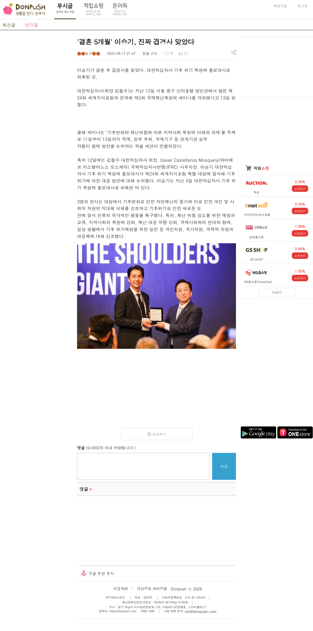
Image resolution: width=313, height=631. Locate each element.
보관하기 (159, 434)
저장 (224, 466)
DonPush (24, 9)
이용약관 (120, 588)
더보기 (277, 292)
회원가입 (280, 5)
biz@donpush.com (200, 611)
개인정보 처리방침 (152, 588)
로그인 (303, 5)
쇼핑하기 (300, 189)
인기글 (31, 25)
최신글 (8, 25)
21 (186, 53)
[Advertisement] (36, 109)
